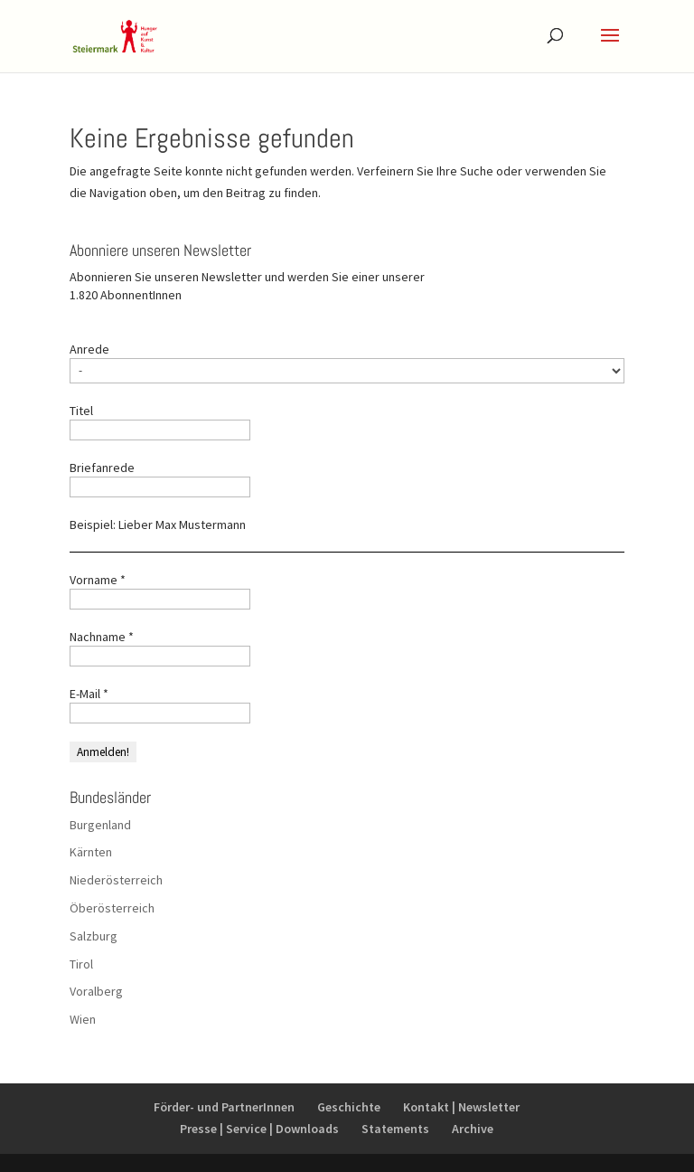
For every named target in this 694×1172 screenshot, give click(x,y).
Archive (472, 1128)
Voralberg (96, 991)
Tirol (81, 964)
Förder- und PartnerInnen (224, 1107)
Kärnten (91, 852)
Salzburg (93, 936)
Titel (81, 410)
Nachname (102, 637)
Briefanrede (102, 467)
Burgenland (100, 825)
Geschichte (348, 1107)
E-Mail (89, 693)
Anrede (89, 349)
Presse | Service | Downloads (259, 1128)
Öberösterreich (112, 908)
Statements (395, 1128)
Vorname (98, 580)
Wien (83, 1019)
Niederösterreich (116, 880)
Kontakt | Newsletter (461, 1107)
